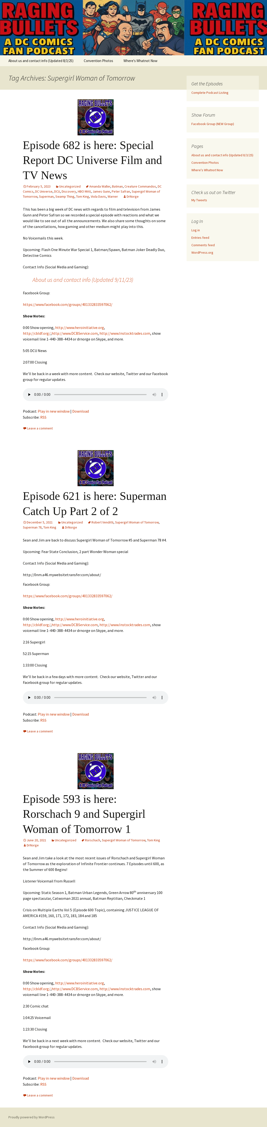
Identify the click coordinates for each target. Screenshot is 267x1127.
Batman (117, 186)
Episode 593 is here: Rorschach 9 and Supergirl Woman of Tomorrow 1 (84, 814)
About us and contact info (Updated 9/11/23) (83, 279)
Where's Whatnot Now (140, 60)
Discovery (69, 191)
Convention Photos (98, 60)
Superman (46, 196)
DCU (57, 191)
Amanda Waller (99, 186)
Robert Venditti (102, 522)
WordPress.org (202, 252)
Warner (113, 196)
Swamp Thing (64, 196)
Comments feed (203, 245)
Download (80, 411)
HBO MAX (84, 191)
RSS (43, 417)
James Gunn (101, 191)
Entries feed (200, 237)
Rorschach (92, 840)
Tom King (82, 196)
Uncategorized (70, 186)
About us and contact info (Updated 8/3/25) (40, 60)
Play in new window (54, 411)
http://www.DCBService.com (75, 333)
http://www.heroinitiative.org (79, 327)
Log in (195, 230)
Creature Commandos (140, 186)
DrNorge (133, 196)
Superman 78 (32, 527)
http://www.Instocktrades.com (124, 333)
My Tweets (199, 200)
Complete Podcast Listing (209, 92)
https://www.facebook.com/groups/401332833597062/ (67, 304)
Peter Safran (121, 191)
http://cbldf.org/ (37, 333)
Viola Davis (98, 196)
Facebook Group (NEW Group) (212, 124)
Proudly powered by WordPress (31, 1117)
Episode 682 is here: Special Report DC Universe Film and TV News (92, 160)
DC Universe (43, 191)
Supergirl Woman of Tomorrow (137, 522)
